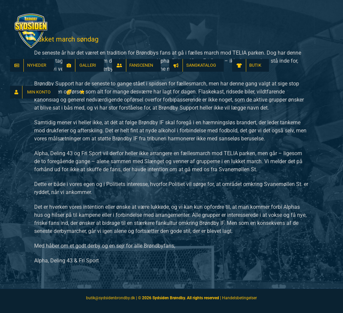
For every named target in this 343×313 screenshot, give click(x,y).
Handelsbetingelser (239, 298)
